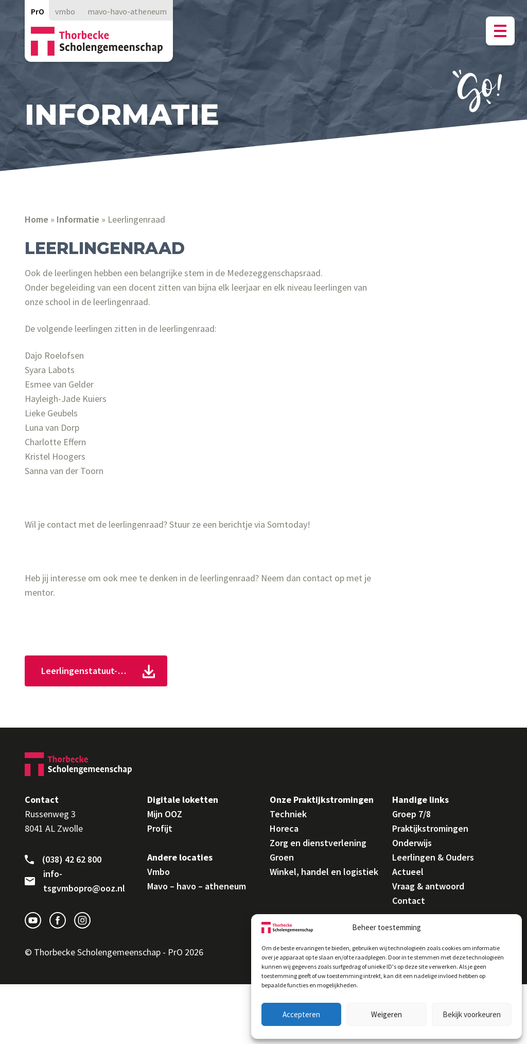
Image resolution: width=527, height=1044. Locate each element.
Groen (282, 857)
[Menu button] (500, 30)
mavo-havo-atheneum (127, 11)
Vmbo (158, 872)
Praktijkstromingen (430, 828)
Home (36, 219)
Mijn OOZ (164, 814)
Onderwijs (412, 843)
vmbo (65, 11)
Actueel (408, 872)
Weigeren (386, 1014)
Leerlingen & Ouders (433, 857)
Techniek (288, 814)
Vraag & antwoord (428, 886)
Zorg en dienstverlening (318, 843)
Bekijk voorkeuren (472, 1014)
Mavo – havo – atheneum (196, 886)
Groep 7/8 (411, 814)
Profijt (159, 828)
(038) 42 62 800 (63, 859)
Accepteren (301, 1014)
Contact (408, 900)
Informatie (78, 219)
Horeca (284, 828)
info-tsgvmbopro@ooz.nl (75, 881)
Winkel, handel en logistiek (324, 872)
